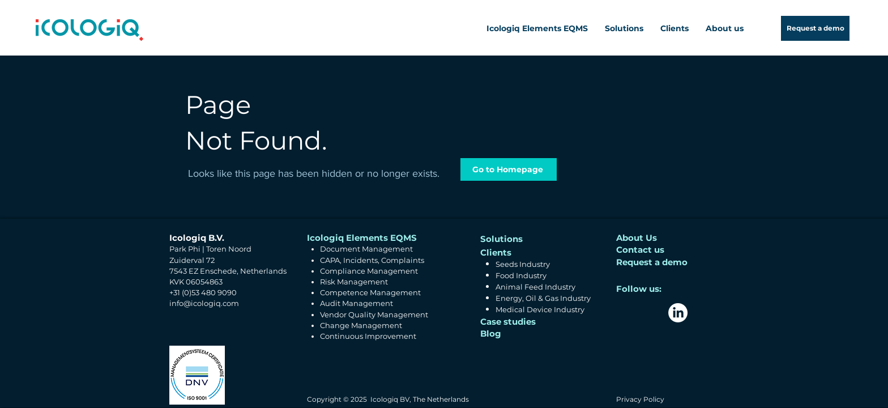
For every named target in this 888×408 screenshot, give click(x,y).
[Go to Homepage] (508, 169)
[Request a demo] (815, 28)
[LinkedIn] (678, 312)
